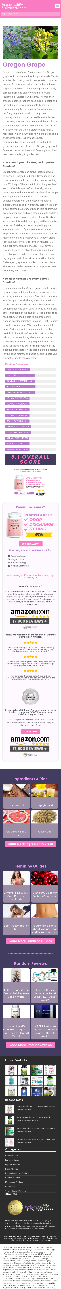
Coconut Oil (16, 805)
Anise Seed (45, 831)
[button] (57, 6)
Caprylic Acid (45, 805)
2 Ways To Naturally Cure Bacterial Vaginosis (16, 896)
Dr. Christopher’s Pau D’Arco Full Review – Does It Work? (16, 993)
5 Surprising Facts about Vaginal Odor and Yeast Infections (45, 929)
